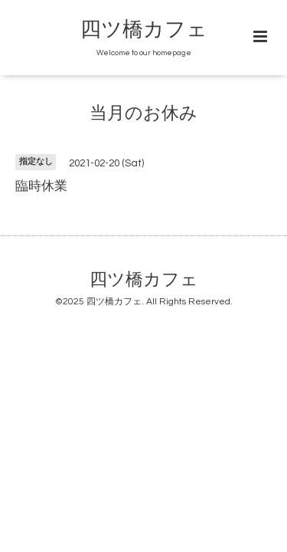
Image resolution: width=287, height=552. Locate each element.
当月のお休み (143, 114)
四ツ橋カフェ (143, 30)
